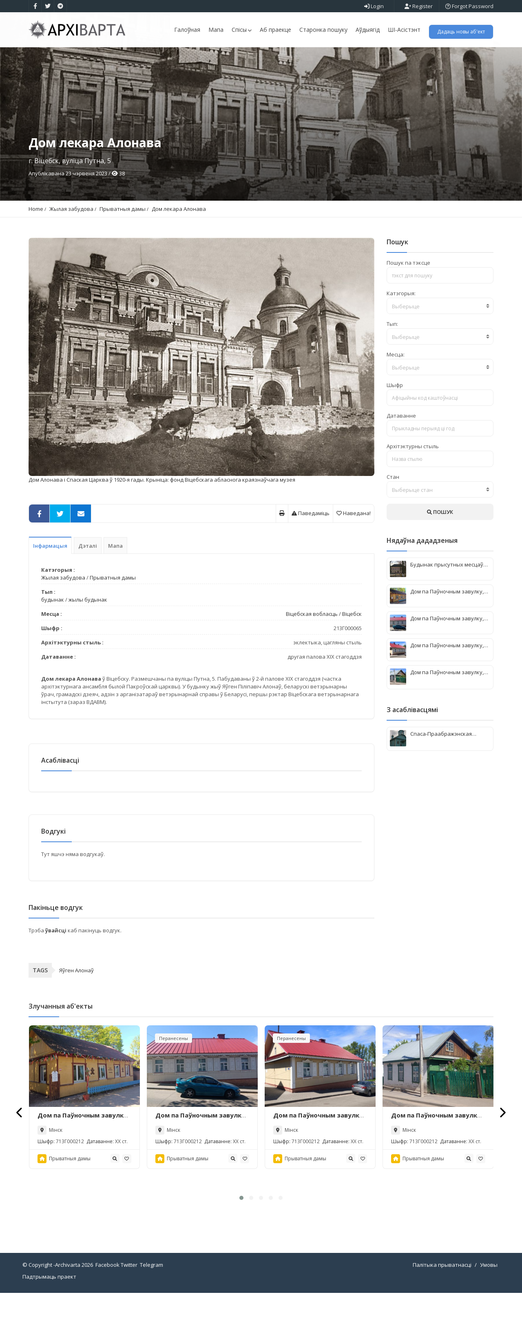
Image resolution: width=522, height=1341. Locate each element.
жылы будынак (88, 643)
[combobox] (440, 350)
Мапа (215, 29)
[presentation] (19, 1160)
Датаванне (401, 459)
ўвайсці (56, 978)
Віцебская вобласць (312, 658)
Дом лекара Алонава (179, 253)
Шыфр (395, 429)
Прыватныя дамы (123, 253)
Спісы (242, 29)
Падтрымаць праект (49, 1324)
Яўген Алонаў (76, 1018)
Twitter (129, 1313)
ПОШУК (440, 556)
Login (374, 6)
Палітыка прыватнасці (442, 1313)
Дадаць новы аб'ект (461, 31)
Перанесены (173, 1086)
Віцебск (352, 658)
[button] (241, 1246)
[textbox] (440, 350)
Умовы (489, 1313)
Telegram (151, 1313)
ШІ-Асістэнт (404, 29)
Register (419, 6)
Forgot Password (469, 6)
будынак (52, 643)
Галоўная (187, 29)
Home (36, 253)
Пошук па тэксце (408, 306)
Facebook (107, 1313)
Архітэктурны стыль (413, 490)
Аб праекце (275, 29)
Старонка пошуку (323, 29)
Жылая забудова (71, 253)
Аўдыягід (368, 29)
